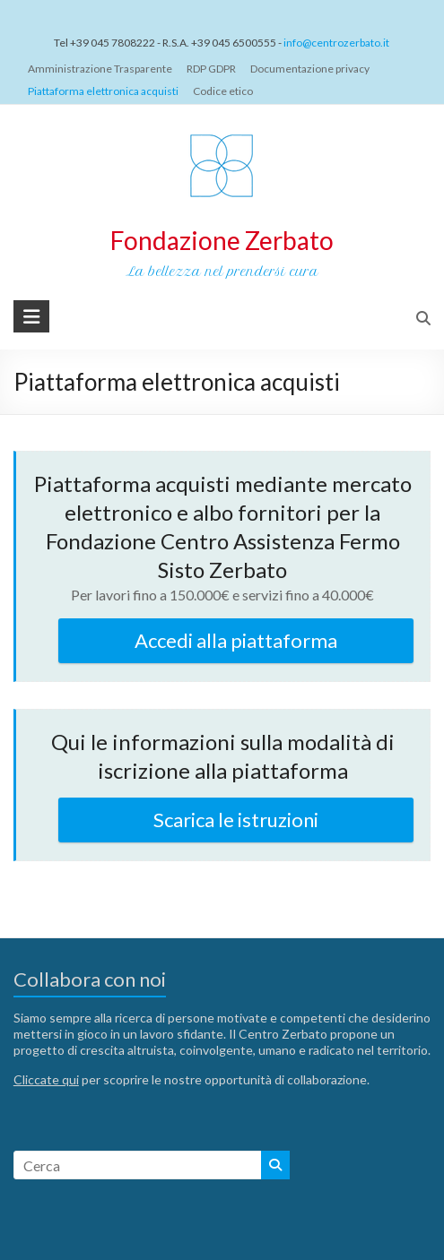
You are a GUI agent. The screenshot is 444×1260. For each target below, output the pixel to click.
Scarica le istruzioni (235, 819)
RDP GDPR (211, 68)
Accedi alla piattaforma (236, 640)
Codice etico (223, 91)
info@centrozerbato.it (336, 42)
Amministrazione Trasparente (100, 68)
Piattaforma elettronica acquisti (103, 91)
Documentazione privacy (310, 68)
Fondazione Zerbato (222, 240)
